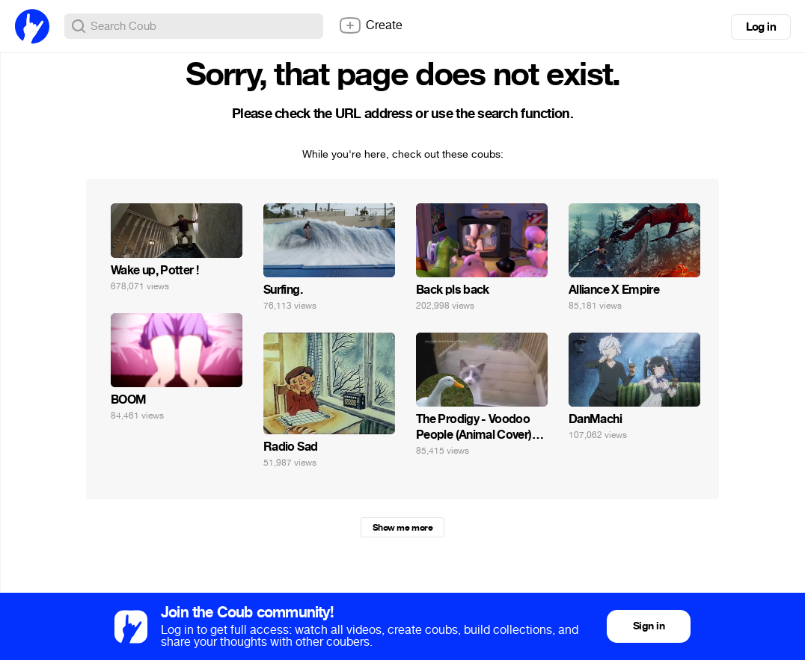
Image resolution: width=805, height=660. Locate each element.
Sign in (648, 626)
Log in (761, 26)
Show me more (402, 528)
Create (370, 25)
